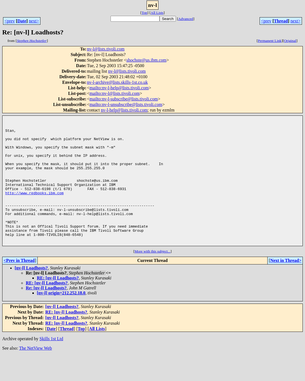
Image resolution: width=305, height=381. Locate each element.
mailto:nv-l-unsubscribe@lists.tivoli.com (125, 104)
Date (21, 21)
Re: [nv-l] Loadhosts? (46, 313)
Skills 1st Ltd (51, 364)
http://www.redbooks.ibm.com (34, 208)
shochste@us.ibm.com (146, 60)
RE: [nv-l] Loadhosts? (58, 303)
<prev (9, 21)
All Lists (157, 13)
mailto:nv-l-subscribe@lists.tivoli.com (123, 99)
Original (290, 41)
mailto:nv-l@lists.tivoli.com (114, 93)
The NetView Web (35, 374)
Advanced (185, 19)
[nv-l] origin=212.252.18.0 (61, 318)
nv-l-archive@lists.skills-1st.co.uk (117, 82)
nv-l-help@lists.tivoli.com (124, 110)
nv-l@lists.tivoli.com (106, 49)
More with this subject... (153, 277)
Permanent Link (270, 41)
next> (34, 21)
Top (144, 13)
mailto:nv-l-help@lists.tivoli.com (119, 87)
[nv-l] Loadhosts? (31, 293)
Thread (281, 21)
